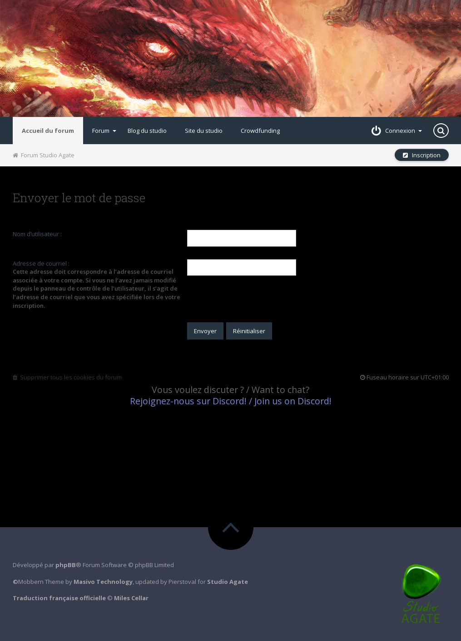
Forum (104, 130)
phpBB (65, 565)
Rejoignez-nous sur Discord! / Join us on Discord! (231, 401)
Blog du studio (147, 130)
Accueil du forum (48, 130)
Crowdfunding (260, 130)
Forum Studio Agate (43, 155)
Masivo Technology (103, 582)
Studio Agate (227, 582)
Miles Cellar (131, 598)
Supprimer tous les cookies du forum (67, 377)
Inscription (422, 155)
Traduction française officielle (59, 598)
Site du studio (204, 130)
